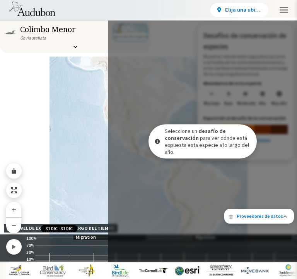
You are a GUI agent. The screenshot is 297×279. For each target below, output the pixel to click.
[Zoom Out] (14, 225)
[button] (259, 175)
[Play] (14, 247)
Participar (235, 9)
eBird (274, 197)
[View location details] (184, 10)
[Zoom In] (14, 209)
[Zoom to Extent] (14, 190)
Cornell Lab (238, 202)
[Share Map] (14, 171)
